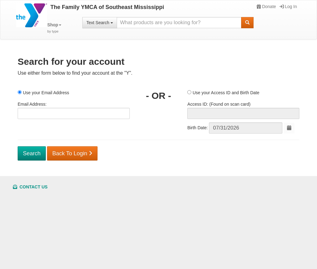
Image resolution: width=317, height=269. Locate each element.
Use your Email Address (43, 92)
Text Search (99, 22)
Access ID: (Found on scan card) (218, 104)
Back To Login (72, 153)
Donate (266, 6)
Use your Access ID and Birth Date (223, 92)
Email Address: (32, 104)
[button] (54, 28)
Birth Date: (197, 127)
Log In (288, 6)
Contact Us (30, 186)
